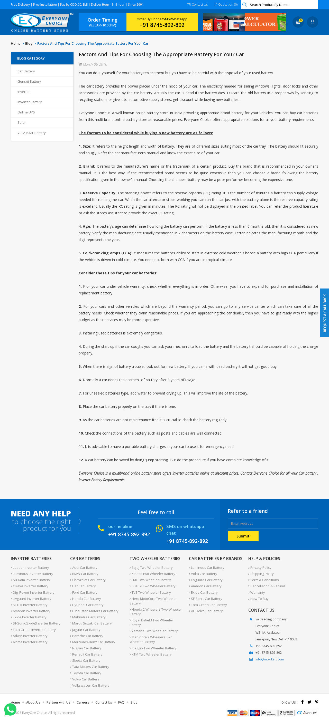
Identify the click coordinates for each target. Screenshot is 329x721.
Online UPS (26, 112)
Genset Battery (29, 81)
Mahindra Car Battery (88, 616)
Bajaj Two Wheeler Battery (151, 567)
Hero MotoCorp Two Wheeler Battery (153, 600)
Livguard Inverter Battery (31, 598)
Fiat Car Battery (83, 586)
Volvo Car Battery (84, 678)
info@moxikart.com (269, 659)
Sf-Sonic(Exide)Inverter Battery (35, 623)
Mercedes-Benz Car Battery (92, 641)
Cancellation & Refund (266, 586)
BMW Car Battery (84, 573)
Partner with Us (58, 701)
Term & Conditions (263, 580)
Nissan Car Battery (85, 647)
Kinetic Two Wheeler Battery (152, 573)
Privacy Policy (259, 567)
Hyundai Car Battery (87, 604)
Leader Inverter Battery (30, 567)
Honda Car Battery (85, 598)
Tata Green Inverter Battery (33, 629)
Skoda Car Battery (85, 660)
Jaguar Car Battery (85, 629)
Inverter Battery (29, 102)
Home (16, 43)
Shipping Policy (261, 573)
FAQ (121, 701)
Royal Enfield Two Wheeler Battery (151, 622)
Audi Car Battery (83, 567)
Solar (21, 122)
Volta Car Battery (203, 573)
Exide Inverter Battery (29, 616)
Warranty (256, 592)
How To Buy (258, 598)
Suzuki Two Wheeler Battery (153, 586)
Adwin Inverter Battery (29, 635)
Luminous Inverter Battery (32, 573)
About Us (33, 701)
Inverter (23, 91)
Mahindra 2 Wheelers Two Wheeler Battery (151, 639)
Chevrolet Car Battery (88, 580)
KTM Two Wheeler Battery (151, 653)
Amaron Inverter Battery (30, 610)
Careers (83, 701)
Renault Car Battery (86, 653)
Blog (29, 43)
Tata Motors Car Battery (89, 666)
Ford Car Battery (83, 592)
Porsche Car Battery (86, 635)
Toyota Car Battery (85, 672)
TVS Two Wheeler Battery (150, 592)
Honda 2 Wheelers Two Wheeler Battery (156, 611)
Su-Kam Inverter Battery (30, 580)
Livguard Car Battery (206, 580)
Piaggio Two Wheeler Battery (153, 647)
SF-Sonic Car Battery (205, 598)
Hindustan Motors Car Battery (94, 610)
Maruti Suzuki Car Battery (91, 623)
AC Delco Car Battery (206, 610)
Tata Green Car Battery (208, 604)
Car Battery (26, 71)
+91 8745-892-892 (162, 24)
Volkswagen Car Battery (89, 684)
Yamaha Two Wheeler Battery (154, 630)
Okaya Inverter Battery (29, 586)
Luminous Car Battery (206, 567)
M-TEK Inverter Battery (29, 604)
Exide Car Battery (203, 592)
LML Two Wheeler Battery (150, 580)
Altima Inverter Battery (29, 641)
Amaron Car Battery (205, 586)
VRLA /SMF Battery (31, 132)
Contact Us (198, 4)
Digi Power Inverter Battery (32, 592)
